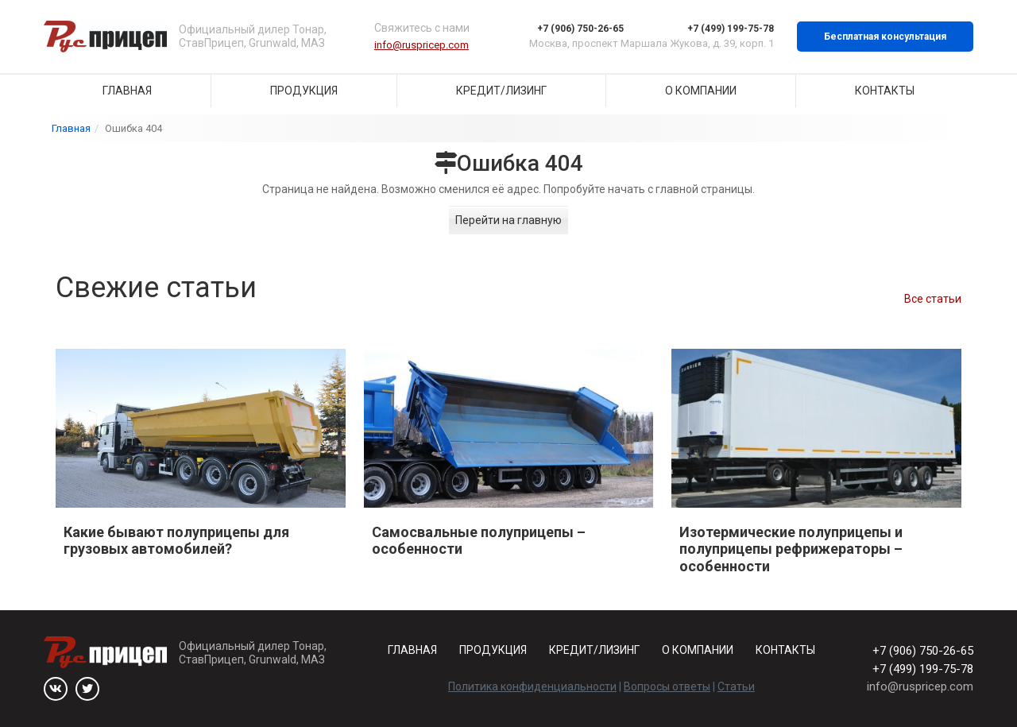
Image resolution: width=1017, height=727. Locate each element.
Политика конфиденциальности (532, 686)
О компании (701, 90)
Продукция (304, 90)
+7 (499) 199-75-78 (730, 28)
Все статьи (932, 298)
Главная (127, 90)
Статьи (736, 686)
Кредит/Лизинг (501, 90)
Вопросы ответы (667, 686)
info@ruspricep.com (421, 45)
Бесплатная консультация (885, 36)
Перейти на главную (508, 220)
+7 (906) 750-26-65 (580, 28)
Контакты (885, 90)
